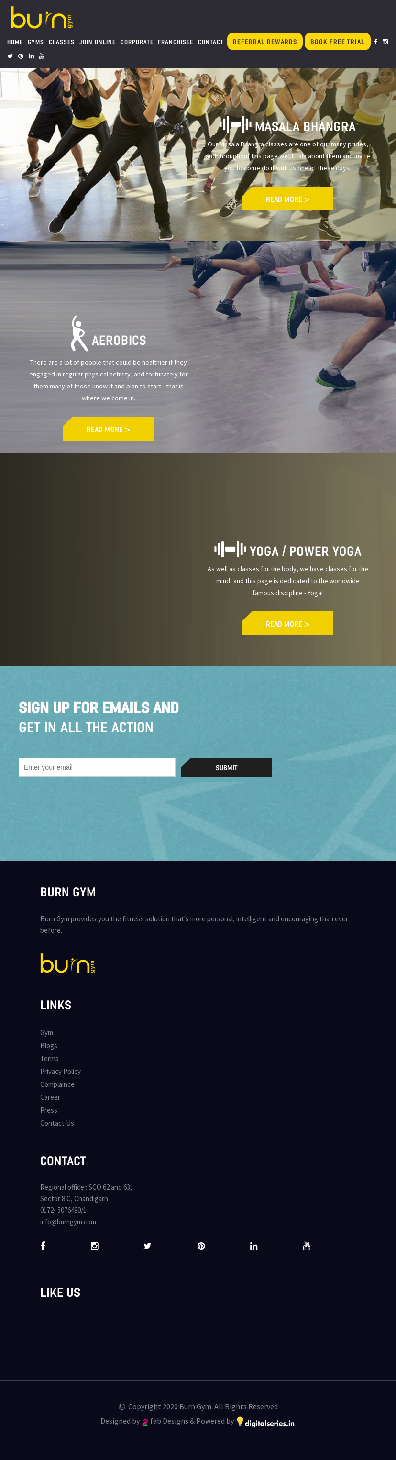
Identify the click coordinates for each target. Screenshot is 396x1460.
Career (50, 1097)
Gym (46, 1032)
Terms (49, 1058)
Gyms (36, 41)
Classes (62, 41)
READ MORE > (287, 199)
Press (48, 1110)
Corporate (137, 41)
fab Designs (165, 1421)
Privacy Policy (60, 1071)
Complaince (57, 1084)
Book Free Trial (337, 41)
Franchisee (175, 41)
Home (15, 41)
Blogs (48, 1045)
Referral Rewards (265, 41)
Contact (211, 41)
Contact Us (57, 1123)
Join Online (97, 41)
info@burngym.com (68, 1221)
